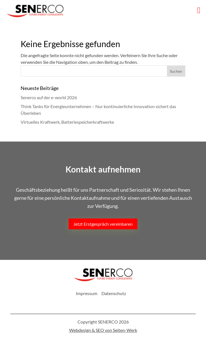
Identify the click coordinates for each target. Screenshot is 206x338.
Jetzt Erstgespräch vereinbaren (103, 224)
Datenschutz (113, 293)
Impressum (86, 293)
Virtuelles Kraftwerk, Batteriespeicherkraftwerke (67, 122)
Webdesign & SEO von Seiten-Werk (103, 330)
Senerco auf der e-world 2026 (49, 97)
